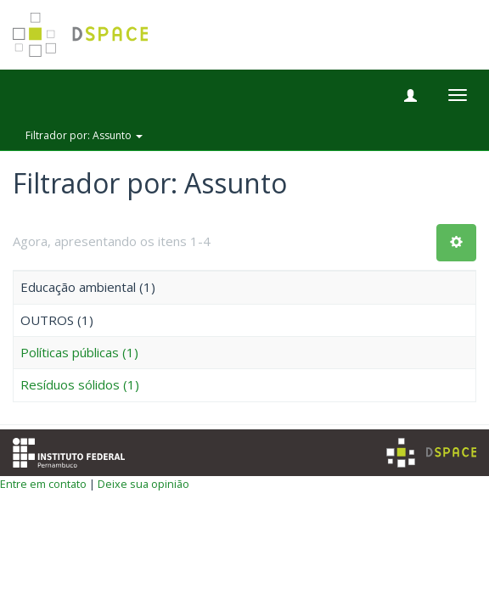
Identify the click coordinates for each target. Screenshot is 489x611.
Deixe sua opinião (143, 483)
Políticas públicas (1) (79, 352)
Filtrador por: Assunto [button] (84, 135)
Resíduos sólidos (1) (79, 384)
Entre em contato (43, 483)
